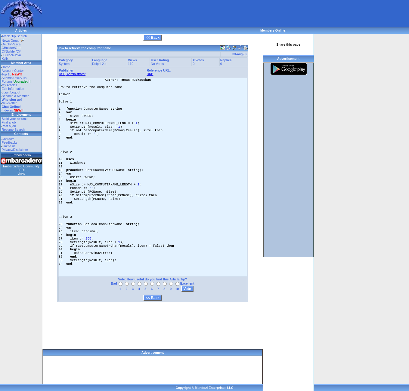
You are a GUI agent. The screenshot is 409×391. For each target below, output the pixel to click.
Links (21, 173)
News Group (13, 40)
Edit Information (13, 88)
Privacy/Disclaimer (15, 149)
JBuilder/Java (11, 55)
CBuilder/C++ (11, 48)
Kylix (5, 58)
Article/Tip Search (14, 36)
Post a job (9, 126)
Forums (16, 81)
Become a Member (15, 96)
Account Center (13, 70)
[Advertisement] (151, 13)
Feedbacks (9, 142)
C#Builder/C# (11, 51)
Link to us (9, 146)
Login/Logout (11, 92)
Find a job (9, 122)
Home (6, 67)
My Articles (9, 85)
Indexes (7, 110)
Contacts (8, 139)
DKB (150, 74)
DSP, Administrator (72, 74)
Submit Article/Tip (14, 78)
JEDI (21, 170)
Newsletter (9, 103)
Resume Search (13, 129)
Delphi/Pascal (11, 44)
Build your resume (15, 119)
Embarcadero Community (21, 166)
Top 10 (6, 74)
